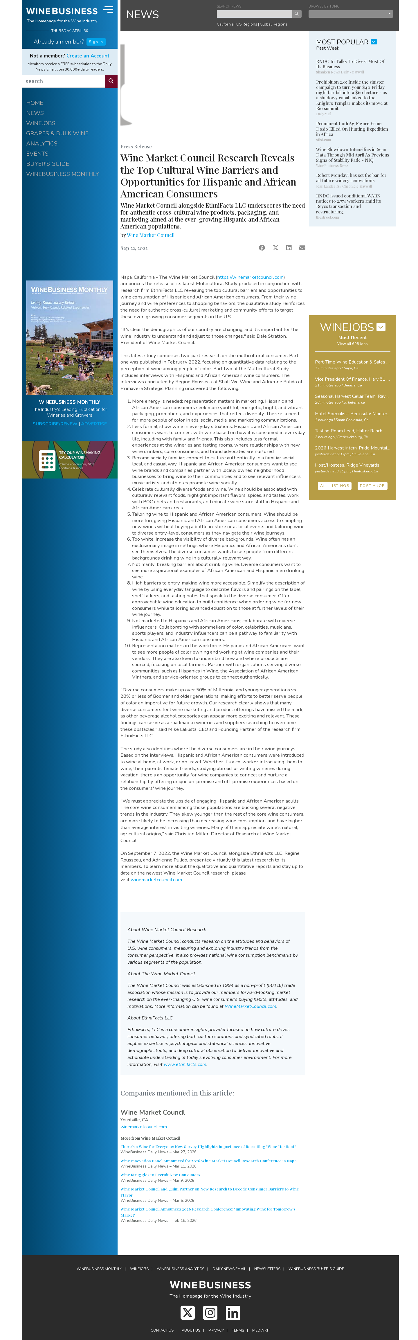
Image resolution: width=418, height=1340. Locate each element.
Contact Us (162, 1330)
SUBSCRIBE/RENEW (55, 424)
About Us (191, 1330)
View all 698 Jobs (352, 343)
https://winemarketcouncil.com (250, 277)
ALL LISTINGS (334, 485)
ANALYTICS (41, 144)
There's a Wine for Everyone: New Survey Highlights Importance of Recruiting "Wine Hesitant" (208, 1146)
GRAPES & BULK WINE (57, 133)
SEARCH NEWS (229, 6)
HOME (34, 103)
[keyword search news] (255, 14)
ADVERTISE (94, 424)
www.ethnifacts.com (185, 1064)
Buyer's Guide (316, 1268)
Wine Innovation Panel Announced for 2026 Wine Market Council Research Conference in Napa (208, 1160)
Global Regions (273, 24)
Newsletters (267, 1268)
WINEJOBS (40, 123)
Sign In (96, 41)
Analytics (180, 1268)
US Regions (246, 24)
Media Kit (261, 1330)
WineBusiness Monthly (99, 1268)
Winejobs (139, 1268)
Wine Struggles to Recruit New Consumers (160, 1174)
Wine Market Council (151, 235)
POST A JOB (372, 485)
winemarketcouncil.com (156, 879)
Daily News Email (229, 1268)
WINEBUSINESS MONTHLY (62, 174)
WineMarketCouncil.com (250, 1006)
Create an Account (87, 56)
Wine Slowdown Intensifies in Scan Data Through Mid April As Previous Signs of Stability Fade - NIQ (352, 154)
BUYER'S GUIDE (47, 164)
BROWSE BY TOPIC (324, 6)
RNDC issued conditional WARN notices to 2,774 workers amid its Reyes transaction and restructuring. (348, 204)
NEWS (35, 113)
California (225, 24)
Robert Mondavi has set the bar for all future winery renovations (351, 177)
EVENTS (37, 154)
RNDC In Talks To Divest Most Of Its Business (350, 63)
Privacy (216, 1330)
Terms (238, 1330)
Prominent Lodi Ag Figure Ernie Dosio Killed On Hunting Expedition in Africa (352, 128)
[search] (63, 81)
